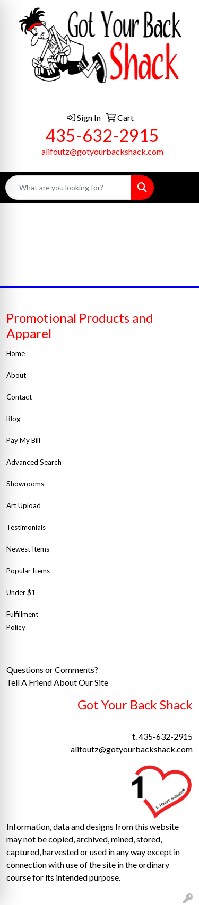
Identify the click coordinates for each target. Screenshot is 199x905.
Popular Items (28, 570)
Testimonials (26, 527)
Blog (13, 418)
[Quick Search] (68, 187)
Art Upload (23, 505)
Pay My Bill (24, 440)
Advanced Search (34, 462)
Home (15, 353)
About (16, 375)
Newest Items (27, 549)
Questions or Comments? (52, 669)
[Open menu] (177, 187)
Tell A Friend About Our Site (58, 682)
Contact (19, 397)
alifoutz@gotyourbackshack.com (102, 151)
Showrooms (25, 484)
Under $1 (21, 592)
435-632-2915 (102, 135)
